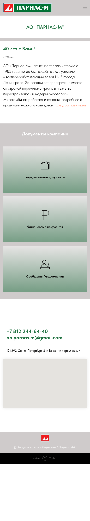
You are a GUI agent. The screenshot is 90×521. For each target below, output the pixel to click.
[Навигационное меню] (85, 7)
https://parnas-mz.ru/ (70, 105)
